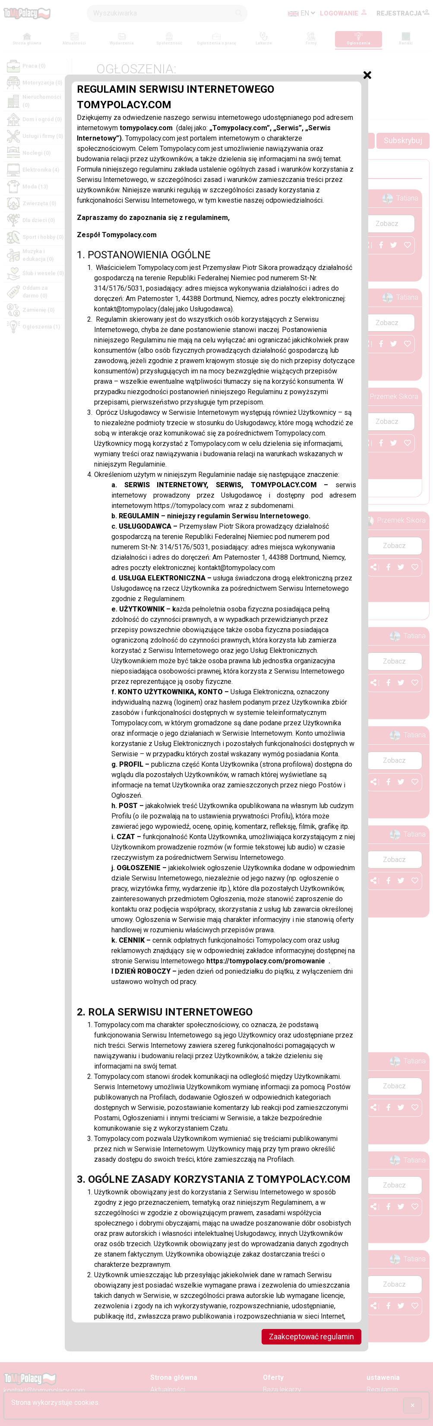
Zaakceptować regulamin (311, 1336)
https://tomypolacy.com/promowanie (267, 960)
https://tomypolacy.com (191, 505)
